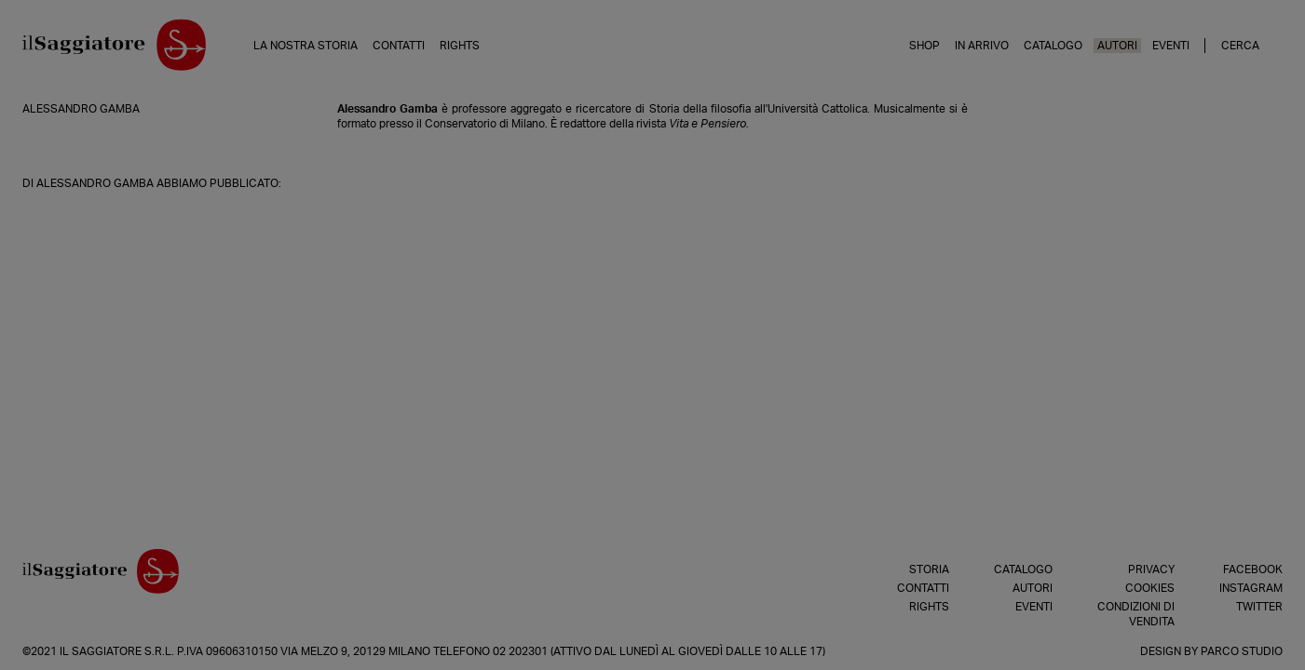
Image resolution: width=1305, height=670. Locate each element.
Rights (460, 45)
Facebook (1253, 569)
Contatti (399, 45)
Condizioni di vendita (1136, 614)
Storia (929, 569)
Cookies (1150, 588)
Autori (1117, 45)
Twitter (1259, 606)
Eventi (1170, 45)
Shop (924, 45)
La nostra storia (305, 45)
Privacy (1151, 569)
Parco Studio (1242, 651)
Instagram (1251, 588)
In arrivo (982, 45)
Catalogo (1053, 45)
